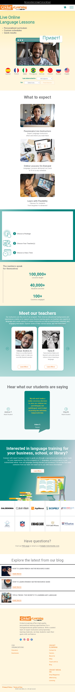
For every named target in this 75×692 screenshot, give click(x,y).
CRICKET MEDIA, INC (55, 671)
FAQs (50, 659)
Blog (50, 664)
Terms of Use (17, 687)
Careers (51, 653)
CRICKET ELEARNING (53, 646)
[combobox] (45, 78)
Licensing (52, 680)
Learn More (37, 471)
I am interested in (28, 78)
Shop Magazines (54, 675)
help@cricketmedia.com (49, 546)
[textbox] (45, 78)
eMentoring (52, 677)
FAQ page (25, 546)
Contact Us (52, 650)
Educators (15, 650)
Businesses (15, 653)
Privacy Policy (7, 687)
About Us (52, 656)
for (22, 82)
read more (16, 574)
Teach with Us (53, 662)
